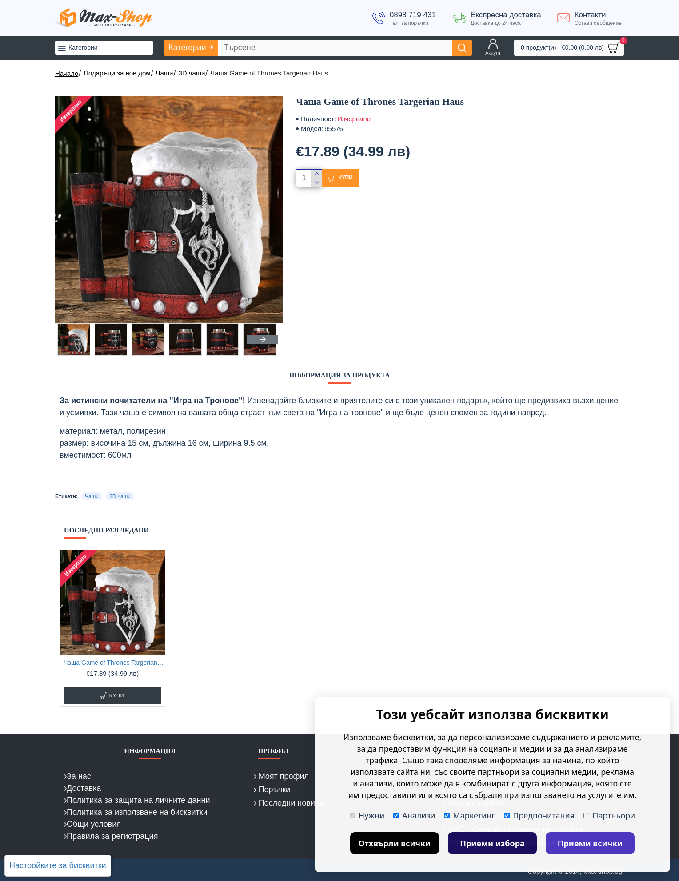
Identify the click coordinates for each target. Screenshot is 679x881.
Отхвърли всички (395, 843)
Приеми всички (590, 843)
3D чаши (191, 73)
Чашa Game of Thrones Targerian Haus (114, 662)
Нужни (367, 815)
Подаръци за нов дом (117, 73)
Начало (66, 73)
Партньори (609, 815)
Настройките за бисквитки (57, 865)
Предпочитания (539, 815)
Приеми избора (492, 843)
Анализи (414, 815)
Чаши (164, 73)
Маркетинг (469, 815)
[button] (262, 339)
